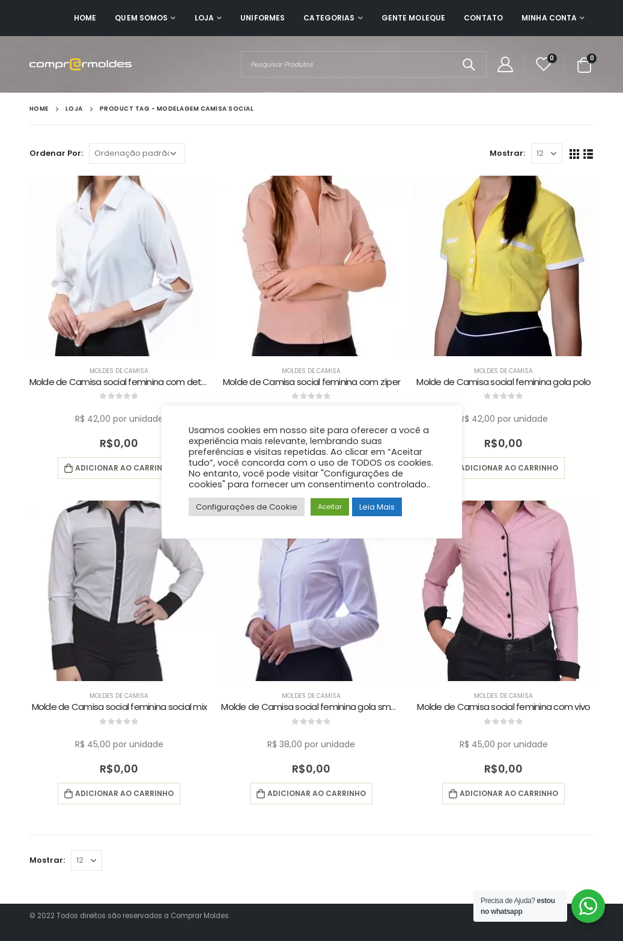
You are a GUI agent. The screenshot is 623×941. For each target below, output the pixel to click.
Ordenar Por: (56, 153)
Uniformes (262, 18)
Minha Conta (549, 18)
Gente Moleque (413, 18)
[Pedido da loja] (137, 153)
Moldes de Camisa (119, 370)
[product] (119, 266)
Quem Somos (141, 18)
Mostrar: (507, 153)
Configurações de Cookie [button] (246, 507)
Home (85, 18)
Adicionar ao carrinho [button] (124, 468)
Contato (483, 18)
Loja (204, 18)
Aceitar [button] (330, 506)
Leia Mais (377, 507)
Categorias (328, 18)
